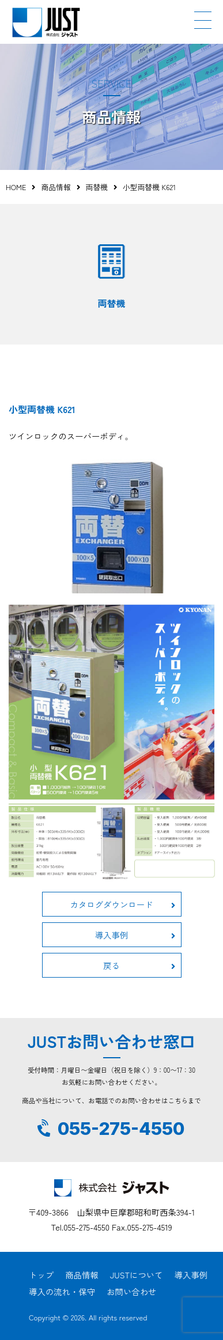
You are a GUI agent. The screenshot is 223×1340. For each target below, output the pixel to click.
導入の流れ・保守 (62, 1291)
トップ (41, 1275)
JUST (46, 22)
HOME (16, 186)
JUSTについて (136, 1275)
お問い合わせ (131, 1291)
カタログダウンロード (122, 904)
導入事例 (135, 935)
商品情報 (55, 186)
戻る (139, 965)
